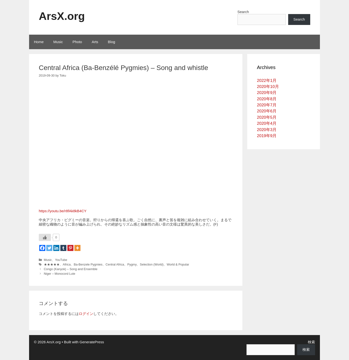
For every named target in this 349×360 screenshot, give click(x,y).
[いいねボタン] (45, 237)
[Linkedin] (56, 248)
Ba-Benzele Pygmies (88, 264)
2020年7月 (267, 105)
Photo (77, 42)
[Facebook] (42, 248)
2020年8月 (267, 99)
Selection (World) (152, 264)
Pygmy (132, 264)
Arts (95, 42)
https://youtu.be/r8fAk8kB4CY (63, 211)
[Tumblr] (63, 248)
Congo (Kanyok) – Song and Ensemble (70, 269)
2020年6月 (267, 111)
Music (58, 42)
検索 (311, 342)
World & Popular (178, 264)
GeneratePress (91, 342)
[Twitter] (49, 248)
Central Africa (115, 264)
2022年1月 (267, 80)
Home (39, 42)
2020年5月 (267, 117)
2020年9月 (267, 92)
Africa (67, 264)
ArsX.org (62, 16)
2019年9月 (267, 135)
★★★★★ (52, 264)
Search (243, 12)
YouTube (61, 260)
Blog (111, 42)
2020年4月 (267, 123)
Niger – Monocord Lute (59, 273)
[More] (77, 248)
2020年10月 (268, 86)
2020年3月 (267, 129)
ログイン (86, 314)
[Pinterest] (70, 248)
